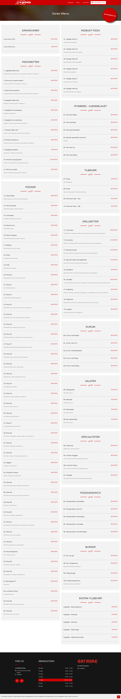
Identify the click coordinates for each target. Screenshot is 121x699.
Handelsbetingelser (83, 666)
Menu (78, 2)
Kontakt (86, 2)
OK (118, 696)
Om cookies (81, 668)
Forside (70, 2)
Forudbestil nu (98, 2)
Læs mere (75, 696)
